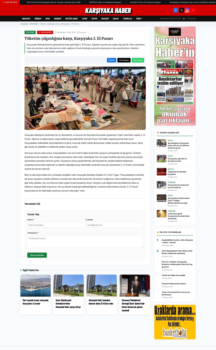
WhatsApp (137, 60)
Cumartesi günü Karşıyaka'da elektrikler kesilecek (179, 216)
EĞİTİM (94, 18)
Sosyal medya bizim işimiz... (174, 283)
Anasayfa (26, 18)
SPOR (47, 18)
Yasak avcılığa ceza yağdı (173, 275)
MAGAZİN (105, 18)
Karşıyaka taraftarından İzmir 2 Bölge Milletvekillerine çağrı (178, 200)
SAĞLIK (116, 18)
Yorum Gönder (37, 255)
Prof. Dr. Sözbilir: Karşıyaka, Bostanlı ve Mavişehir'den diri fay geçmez (177, 264)
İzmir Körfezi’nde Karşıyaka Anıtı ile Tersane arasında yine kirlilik (58, 2)
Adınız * (30, 219)
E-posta (89, 219)
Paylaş (111, 60)
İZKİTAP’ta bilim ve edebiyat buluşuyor (110, 2)
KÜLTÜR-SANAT (71, 18)
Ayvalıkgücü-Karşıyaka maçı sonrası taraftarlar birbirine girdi (178, 145)
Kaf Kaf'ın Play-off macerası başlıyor (150, 2)
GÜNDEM (38, 18)
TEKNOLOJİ (127, 18)
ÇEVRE (84, 18)
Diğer (139, 18)
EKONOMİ (57, 18)
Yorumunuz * (33, 233)
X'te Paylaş (124, 60)
